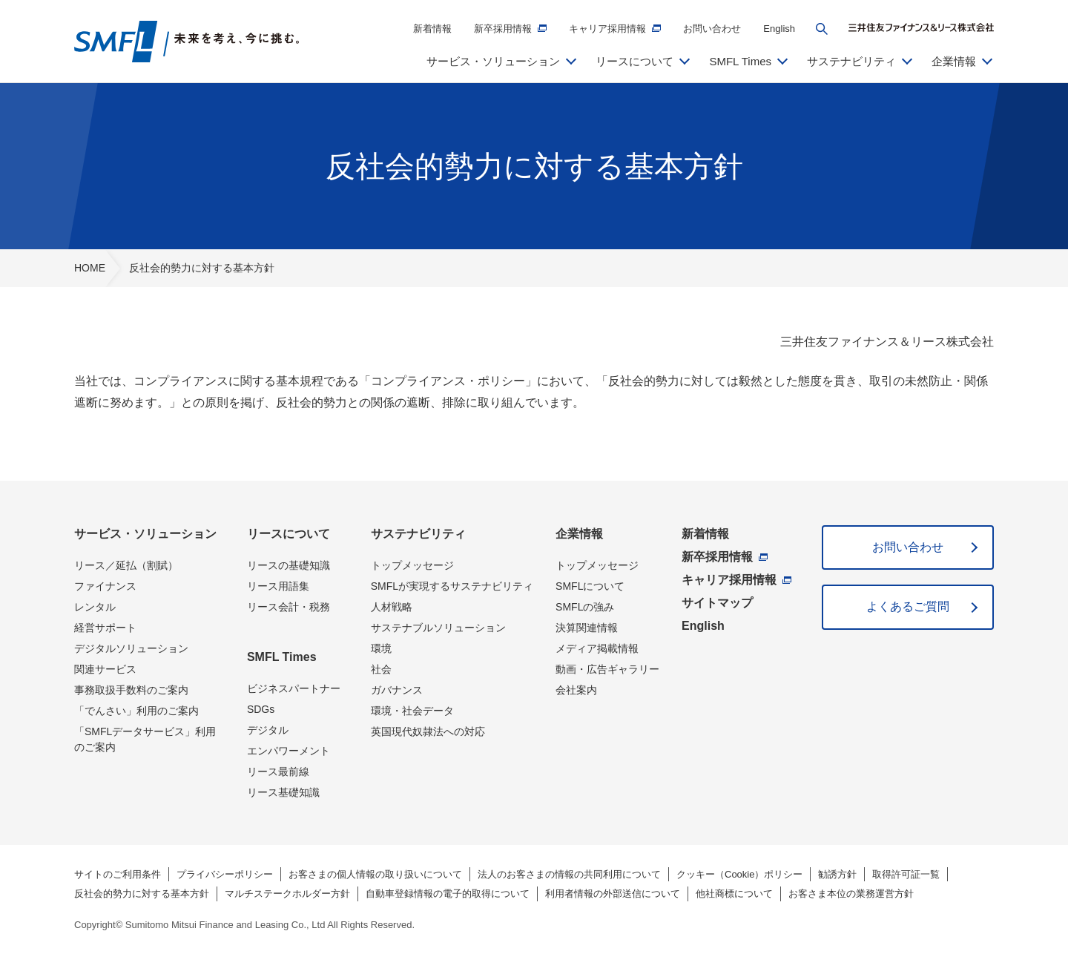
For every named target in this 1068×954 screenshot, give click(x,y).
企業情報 (579, 533)
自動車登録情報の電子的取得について (448, 893)
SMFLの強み (585, 607)
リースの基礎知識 (288, 565)
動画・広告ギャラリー (607, 669)
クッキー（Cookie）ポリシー (739, 874)
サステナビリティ (418, 533)
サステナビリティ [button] (851, 61)
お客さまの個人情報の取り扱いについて (375, 874)
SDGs (260, 709)
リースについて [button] (634, 61)
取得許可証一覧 (906, 874)
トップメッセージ (412, 565)
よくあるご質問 (907, 606)
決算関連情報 (587, 628)
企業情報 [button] (954, 61)
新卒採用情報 (503, 28)
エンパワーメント (288, 751)
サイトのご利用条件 (117, 874)
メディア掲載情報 (597, 648)
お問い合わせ (712, 28)
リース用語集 (278, 586)
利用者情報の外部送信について (612, 893)
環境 (381, 648)
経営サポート (105, 628)
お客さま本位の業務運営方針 (851, 893)
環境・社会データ (412, 711)
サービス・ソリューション (145, 533)
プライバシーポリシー (225, 874)
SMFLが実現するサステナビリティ (452, 586)
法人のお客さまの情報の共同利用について (569, 874)
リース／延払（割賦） (126, 565)
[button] (822, 29)
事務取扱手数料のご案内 (131, 690)
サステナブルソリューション (438, 628)
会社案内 (576, 690)
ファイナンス (105, 586)
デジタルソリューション (131, 648)
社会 (381, 669)
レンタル (95, 607)
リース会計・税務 (288, 607)
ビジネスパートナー (293, 688)
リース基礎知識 (283, 792)
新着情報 (432, 28)
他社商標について (734, 893)
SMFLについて (590, 586)
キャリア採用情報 (607, 28)
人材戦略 (391, 607)
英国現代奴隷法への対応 (428, 731)
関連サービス (105, 669)
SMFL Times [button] (740, 61)
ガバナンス (397, 690)
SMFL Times (282, 657)
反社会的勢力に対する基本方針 (141, 893)
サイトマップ (717, 602)
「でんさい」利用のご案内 (136, 711)
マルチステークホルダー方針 (287, 893)
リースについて (288, 533)
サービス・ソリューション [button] (493, 61)
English (779, 28)
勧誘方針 (837, 874)
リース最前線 (278, 771)
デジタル (268, 730)
